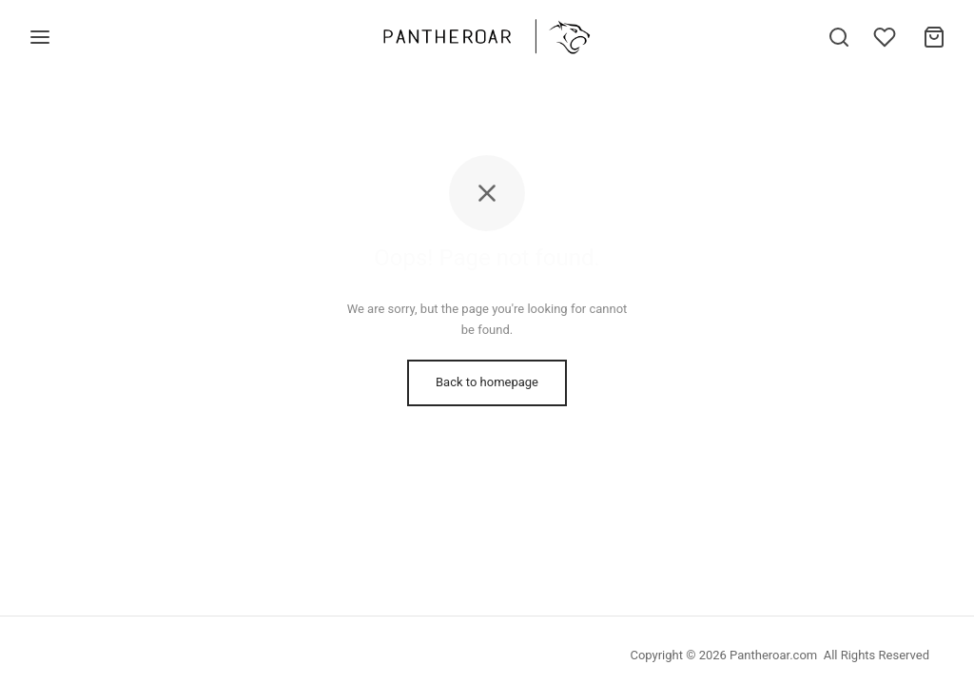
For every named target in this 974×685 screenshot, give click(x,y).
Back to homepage (487, 382)
